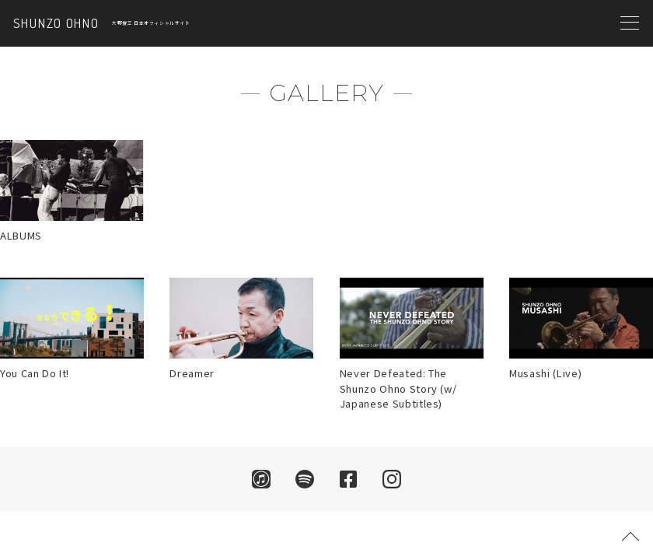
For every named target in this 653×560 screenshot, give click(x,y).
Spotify (304, 479)
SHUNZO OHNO (56, 23)
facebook (348, 479)
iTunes (261, 479)
